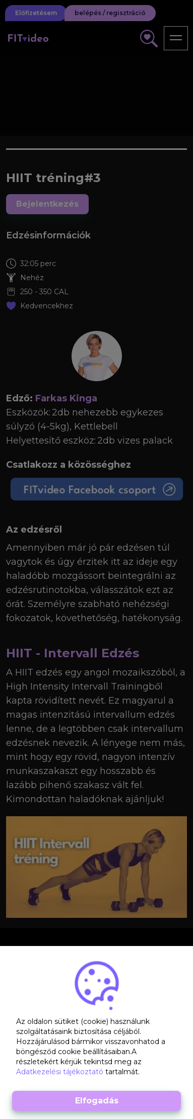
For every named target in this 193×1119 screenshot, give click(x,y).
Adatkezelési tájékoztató (60, 1071)
